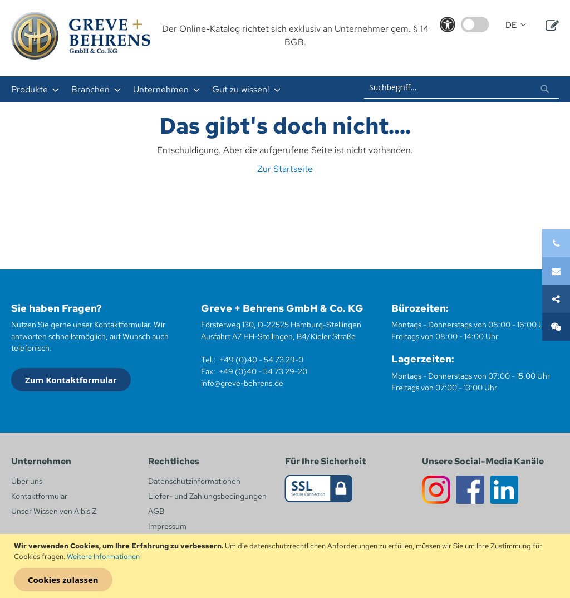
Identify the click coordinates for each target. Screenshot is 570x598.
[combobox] (461, 87)
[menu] (167, 89)
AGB (156, 511)
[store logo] (80, 36)
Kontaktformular (39, 496)
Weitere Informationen (103, 556)
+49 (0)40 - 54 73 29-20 (263, 371)
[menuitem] (31, 89)
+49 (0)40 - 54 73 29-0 (261, 360)
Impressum (167, 526)
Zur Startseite (285, 169)
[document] (286, 566)
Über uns (26, 481)
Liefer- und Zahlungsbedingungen (207, 496)
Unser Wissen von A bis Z (53, 511)
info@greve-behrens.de (242, 383)
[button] (515, 25)
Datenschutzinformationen (194, 481)
